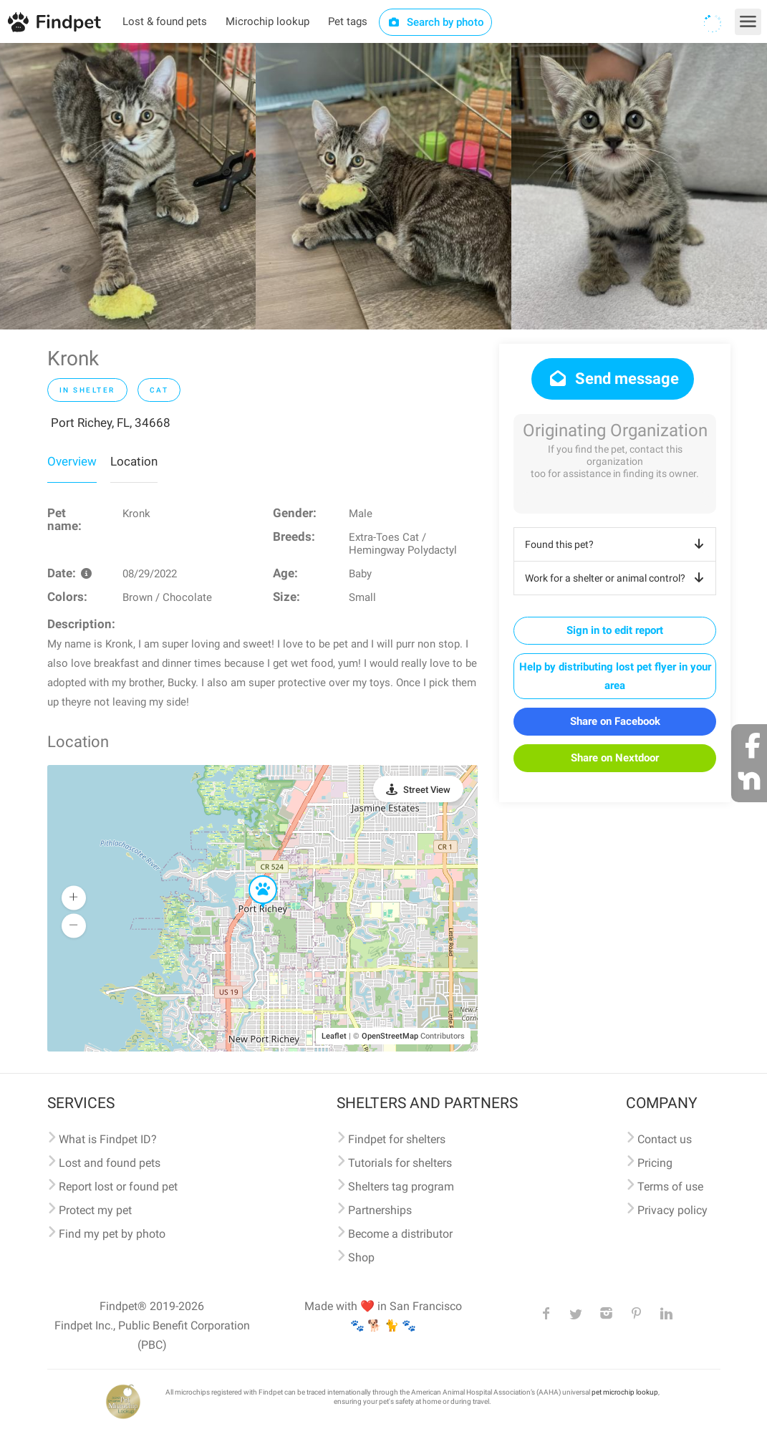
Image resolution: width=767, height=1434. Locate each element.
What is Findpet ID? (108, 1139)
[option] (128, 186)
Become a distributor (400, 1234)
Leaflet (334, 1036)
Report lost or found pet (118, 1186)
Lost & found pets (164, 21)
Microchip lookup (267, 21)
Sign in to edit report (614, 630)
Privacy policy (672, 1210)
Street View (426, 789)
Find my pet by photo (112, 1234)
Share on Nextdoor (615, 757)
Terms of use (670, 1186)
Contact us (664, 1139)
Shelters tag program (401, 1186)
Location (134, 461)
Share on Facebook (615, 721)
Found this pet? (617, 544)
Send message (612, 379)
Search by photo (436, 22)
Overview (72, 461)
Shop (361, 1257)
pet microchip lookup (625, 1392)
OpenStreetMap (390, 1036)
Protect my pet (95, 1210)
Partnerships (380, 1210)
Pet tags (347, 21)
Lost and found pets (109, 1163)
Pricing (654, 1163)
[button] (253, 876)
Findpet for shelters (396, 1139)
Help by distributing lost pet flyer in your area (615, 676)
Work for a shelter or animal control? (617, 578)
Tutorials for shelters (400, 1163)
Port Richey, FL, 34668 (110, 422)
